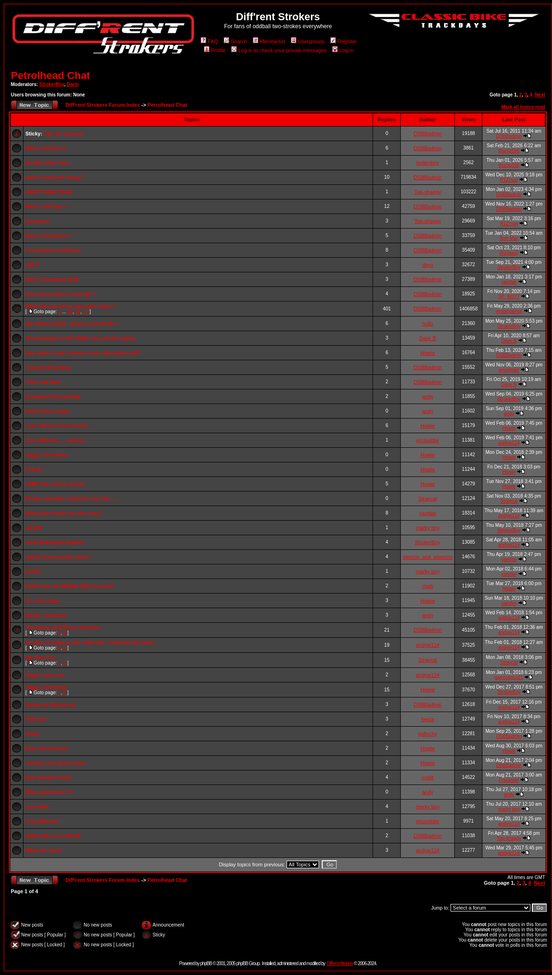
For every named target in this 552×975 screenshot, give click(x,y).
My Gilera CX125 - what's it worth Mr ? (72, 323)
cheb (427, 586)
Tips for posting (63, 133)
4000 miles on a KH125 (53, 836)
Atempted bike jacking (52, 396)
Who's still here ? (46, 206)
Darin (73, 84)
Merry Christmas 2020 (52, 279)
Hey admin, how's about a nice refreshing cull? (82, 353)
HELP (32, 265)
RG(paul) (509, 252)
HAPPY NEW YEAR (48, 192)
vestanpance (509, 311)
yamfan (509, 282)
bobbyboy (427, 163)
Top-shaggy (427, 192)
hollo (427, 323)
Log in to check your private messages (279, 50)
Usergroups (308, 41)
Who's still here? (46, 148)
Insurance (37, 221)
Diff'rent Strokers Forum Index (102, 105)
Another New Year (47, 163)
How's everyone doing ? (55, 177)
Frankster (509, 780)
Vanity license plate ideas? (58, 557)
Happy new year (45, 675)
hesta (427, 719)
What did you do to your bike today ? (70, 306)
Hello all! (36, 719)
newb (32, 734)
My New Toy (40, 657)
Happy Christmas (46, 455)
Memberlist (269, 41)
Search (235, 41)
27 (85, 311)
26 (77, 311)
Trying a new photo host (55, 763)
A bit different (42, 821)
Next (540, 94)
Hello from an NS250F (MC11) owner (69, 586)
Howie (427, 353)
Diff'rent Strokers (340, 963)
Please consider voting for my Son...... (72, 498)
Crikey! (34, 469)
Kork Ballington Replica (54, 542)
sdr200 (33, 528)
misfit (427, 777)
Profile (214, 50)
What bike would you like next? (63, 513)
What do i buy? (43, 850)
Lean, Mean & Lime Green (56, 425)
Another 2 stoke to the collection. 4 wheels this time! (89, 642)
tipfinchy (427, 734)
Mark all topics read (523, 107)
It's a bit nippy (42, 600)
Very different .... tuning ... (56, 440)
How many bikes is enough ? (60, 294)
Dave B (427, 338)
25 (69, 311)
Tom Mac (509, 238)
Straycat (427, 498)
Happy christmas (46, 687)
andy (427, 396)
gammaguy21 (509, 677)
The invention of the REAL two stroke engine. (81, 338)
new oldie (37, 806)
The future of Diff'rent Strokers (63, 627)
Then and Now (43, 382)
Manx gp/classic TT (49, 792)
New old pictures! (47, 748)
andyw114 (509, 442)
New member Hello (48, 777)
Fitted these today (47, 411)
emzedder (508, 370)
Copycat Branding (47, 367)
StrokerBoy (51, 84)
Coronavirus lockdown (53, 250)
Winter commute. (46, 615)
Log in (342, 50)
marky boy (428, 528)
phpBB (206, 963)
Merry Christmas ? (48, 235)
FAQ (209, 41)
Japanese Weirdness (51, 704)
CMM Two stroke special (55, 484)
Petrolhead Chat (50, 75)
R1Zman (509, 179)
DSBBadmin (427, 133)
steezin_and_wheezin (427, 557)
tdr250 (33, 571)
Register (343, 41)
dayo (427, 265)
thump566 (508, 150)
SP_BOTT (509, 296)
